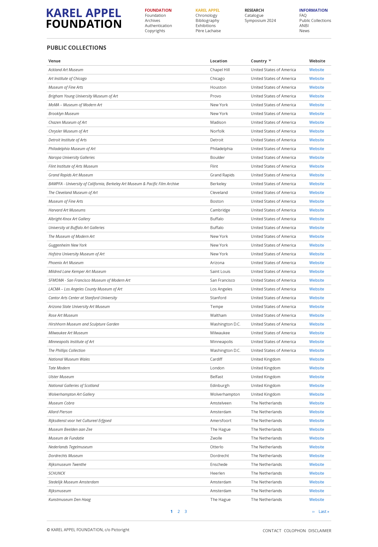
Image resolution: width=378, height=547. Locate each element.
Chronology (206, 15)
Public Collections (315, 20)
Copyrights (155, 30)
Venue (54, 61)
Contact (272, 530)
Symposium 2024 (260, 20)
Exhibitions (206, 25)
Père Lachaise (208, 30)
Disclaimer (319, 530)
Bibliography (207, 20)
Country (261, 61)
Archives (152, 20)
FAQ (303, 15)
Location (218, 61)
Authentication (158, 25)
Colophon (295, 530)
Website (316, 69)
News (304, 30)
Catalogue (254, 15)
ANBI (304, 25)
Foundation (155, 15)
